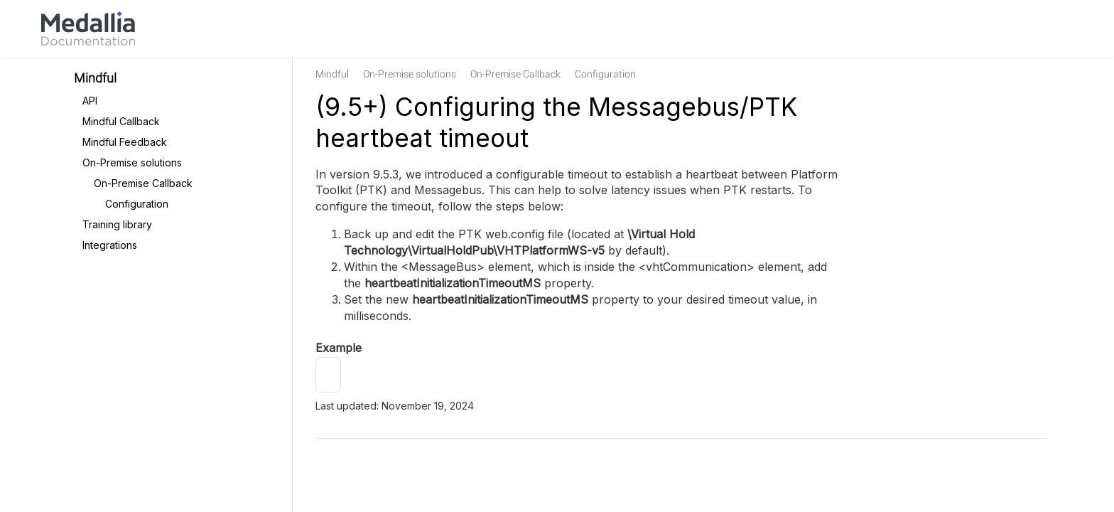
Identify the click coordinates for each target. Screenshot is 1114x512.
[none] (1029, 74)
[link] (88, 28)
